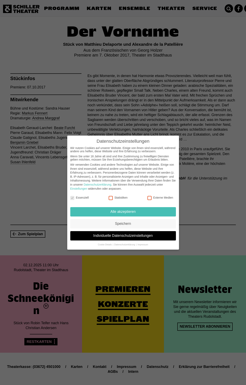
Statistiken (118, 194)
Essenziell (79, 194)
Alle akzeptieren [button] (123, 208)
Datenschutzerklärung (97, 181)
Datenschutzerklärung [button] (125, 241)
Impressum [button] (143, 241)
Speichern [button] (123, 220)
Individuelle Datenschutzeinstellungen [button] (123, 232)
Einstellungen (78, 185)
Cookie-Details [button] (105, 241)
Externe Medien (160, 194)
